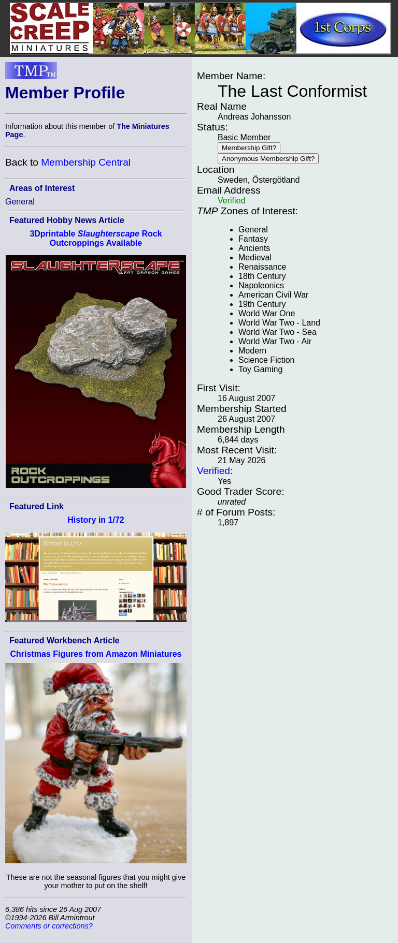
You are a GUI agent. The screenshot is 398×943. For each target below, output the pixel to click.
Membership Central (86, 162)
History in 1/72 (95, 519)
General (20, 201)
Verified (213, 470)
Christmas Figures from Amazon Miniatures (95, 654)
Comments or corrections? (49, 926)
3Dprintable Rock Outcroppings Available (96, 238)
